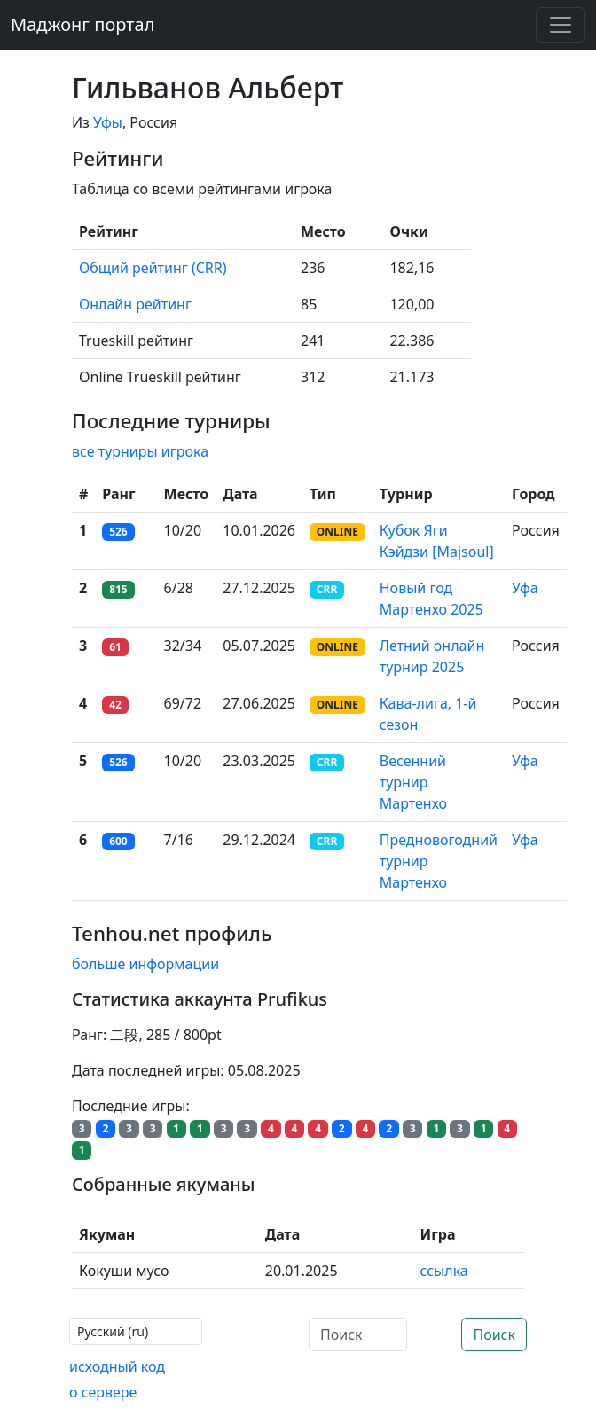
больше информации (145, 964)
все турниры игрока (140, 451)
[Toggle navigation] (560, 25)
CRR (327, 589)
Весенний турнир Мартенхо (413, 782)
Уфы (107, 122)
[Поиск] (358, 1334)
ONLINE (337, 531)
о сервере (103, 1392)
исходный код (117, 1366)
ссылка (444, 1270)
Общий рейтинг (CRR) (153, 268)
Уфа (525, 588)
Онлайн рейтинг (135, 304)
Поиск (494, 1334)
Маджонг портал (82, 24)
